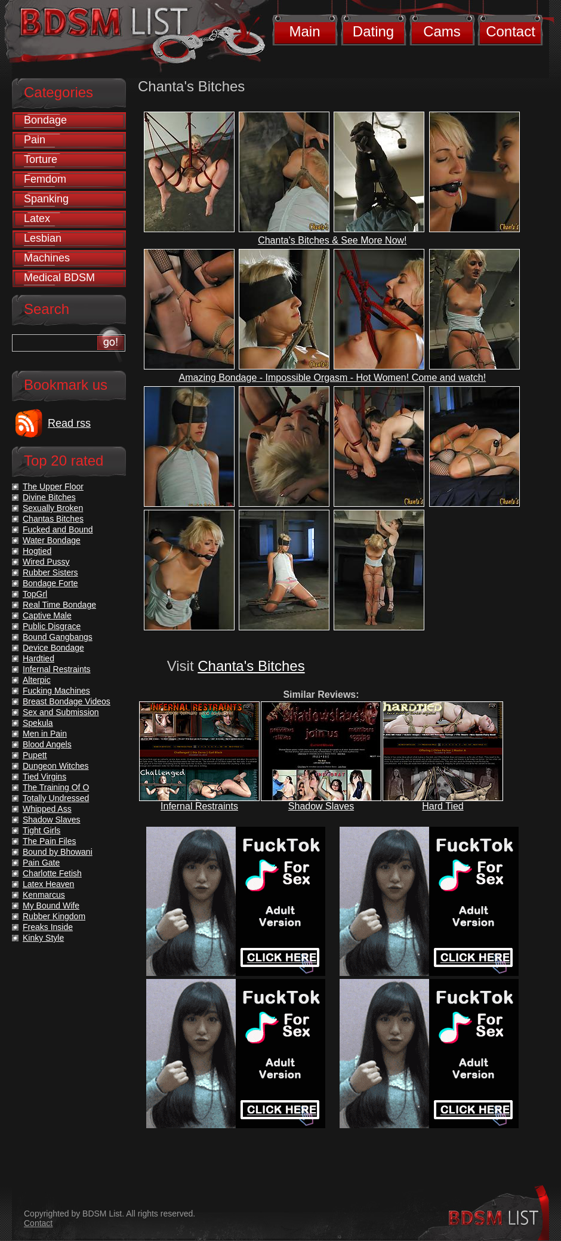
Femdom (45, 179)
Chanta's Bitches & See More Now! (332, 240)
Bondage (45, 120)
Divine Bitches (49, 497)
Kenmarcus (44, 895)
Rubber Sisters (50, 572)
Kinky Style (43, 938)
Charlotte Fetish (52, 873)
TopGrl (35, 594)
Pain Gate (41, 862)
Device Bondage (53, 647)
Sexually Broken (53, 508)
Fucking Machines (56, 690)
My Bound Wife (51, 905)
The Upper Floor (53, 486)
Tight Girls (41, 830)
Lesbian (42, 238)
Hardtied (38, 658)
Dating (373, 31)
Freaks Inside (48, 927)
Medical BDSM (59, 278)
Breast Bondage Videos (66, 701)
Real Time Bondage (59, 604)
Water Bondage (52, 540)
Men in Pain (45, 733)
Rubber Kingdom (54, 916)
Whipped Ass (47, 809)
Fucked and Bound (58, 529)
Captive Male (47, 615)
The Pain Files (49, 841)
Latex (37, 218)
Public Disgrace (52, 626)
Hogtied (37, 551)
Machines (47, 258)
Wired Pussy (46, 561)
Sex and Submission (61, 712)
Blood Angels (47, 744)
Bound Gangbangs (58, 637)
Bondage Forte (50, 583)
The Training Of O (56, 787)
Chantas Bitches (53, 519)
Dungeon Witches (56, 766)
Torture (40, 159)
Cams (442, 31)
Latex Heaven (48, 884)
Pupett (35, 755)
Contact (510, 31)
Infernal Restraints (199, 806)
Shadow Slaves (321, 806)
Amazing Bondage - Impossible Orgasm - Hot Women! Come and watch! (332, 377)
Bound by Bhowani (58, 852)
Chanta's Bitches (251, 666)
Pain (34, 140)
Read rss (69, 423)
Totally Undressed (56, 798)
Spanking (46, 199)
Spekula (38, 723)
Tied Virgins (44, 776)
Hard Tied (442, 806)
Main (304, 31)
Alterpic (37, 680)
